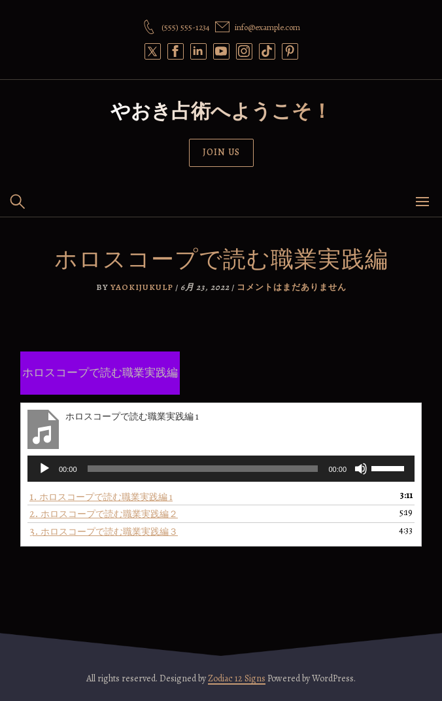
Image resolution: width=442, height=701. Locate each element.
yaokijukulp (141, 287)
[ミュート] (360, 468)
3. (103, 531)
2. (103, 513)
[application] (221, 469)
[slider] (203, 468)
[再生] (44, 468)
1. (101, 496)
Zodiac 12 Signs (236, 678)
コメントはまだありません (292, 287)
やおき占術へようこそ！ (221, 111)
